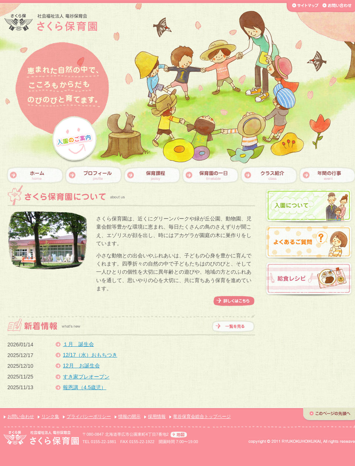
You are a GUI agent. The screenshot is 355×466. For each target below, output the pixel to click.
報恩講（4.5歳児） (84, 387)
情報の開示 (129, 416)
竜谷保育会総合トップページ (202, 416)
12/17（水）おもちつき (90, 355)
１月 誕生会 (78, 344)
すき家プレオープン (86, 377)
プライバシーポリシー (89, 416)
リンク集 (50, 416)
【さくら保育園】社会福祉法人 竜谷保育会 (51, 22)
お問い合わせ (20, 416)
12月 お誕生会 (81, 366)
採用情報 (157, 416)
